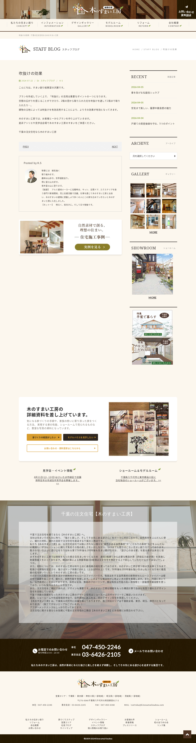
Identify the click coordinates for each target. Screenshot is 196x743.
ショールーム (161, 719)
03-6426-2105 (79, 704)
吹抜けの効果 (170, 49)
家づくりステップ (66, 719)
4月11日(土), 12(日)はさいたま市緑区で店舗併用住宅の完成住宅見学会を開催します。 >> (57, 480)
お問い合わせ (34, 728)
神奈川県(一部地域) (95, 696)
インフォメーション (52, 24)
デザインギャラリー (82, 24)
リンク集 (161, 725)
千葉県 (71, 696)
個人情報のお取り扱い (98, 728)
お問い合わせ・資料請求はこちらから (62, 448)
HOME (136, 49)
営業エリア (61, 696)
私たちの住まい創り (22, 24)
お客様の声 (130, 719)
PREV (26, 146)
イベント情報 (98, 722)
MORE (153, 232)
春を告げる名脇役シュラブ (145, 92)
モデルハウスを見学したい (80, 437)
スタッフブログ (48, 80)
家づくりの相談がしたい (44, 437)
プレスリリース (130, 725)
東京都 (80, 696)
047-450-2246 (45, 704)
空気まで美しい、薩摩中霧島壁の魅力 (151, 108)
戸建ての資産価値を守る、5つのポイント (153, 123)
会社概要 (173, 24)
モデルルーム (113, 24)
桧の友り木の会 (161, 722)
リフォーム (143, 24)
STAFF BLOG (151, 49)
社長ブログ (66, 725)
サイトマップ (66, 728)
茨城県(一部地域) (133, 696)
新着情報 (130, 722)
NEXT (115, 146)
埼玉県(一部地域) (114, 696)
